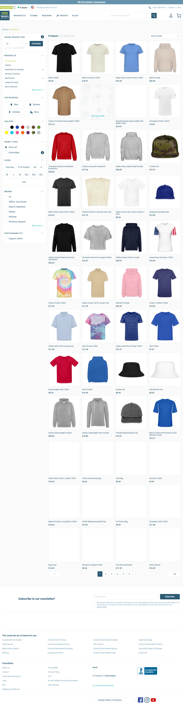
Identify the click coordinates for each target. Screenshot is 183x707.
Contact (171, 7)
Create (62, 15)
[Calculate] (36, 43)
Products (20, 15)
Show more (38, 90)
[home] (5, 29)
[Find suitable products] (133, 15)
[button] (98, 102)
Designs (47, 15)
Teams (34, 15)
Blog (75, 15)
